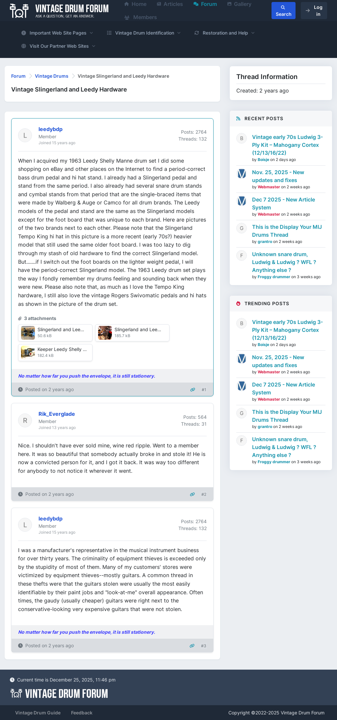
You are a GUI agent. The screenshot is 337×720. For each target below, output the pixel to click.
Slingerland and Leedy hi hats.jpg (151, 329)
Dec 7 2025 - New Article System (283, 203)
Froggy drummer (274, 276)
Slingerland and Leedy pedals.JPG (75, 329)
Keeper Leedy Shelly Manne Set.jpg (76, 349)
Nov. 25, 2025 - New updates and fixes (278, 176)
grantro (265, 241)
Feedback (81, 712)
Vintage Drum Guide (38, 712)
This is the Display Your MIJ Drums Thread (287, 231)
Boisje (264, 159)
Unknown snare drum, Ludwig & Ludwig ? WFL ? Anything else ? (284, 262)
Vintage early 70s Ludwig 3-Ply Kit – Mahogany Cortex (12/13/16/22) (287, 145)
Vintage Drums (51, 76)
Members (140, 17)
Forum (18, 76)
